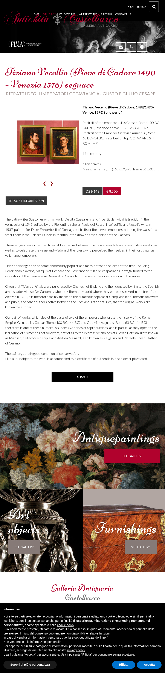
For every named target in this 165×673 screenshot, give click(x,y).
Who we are (67, 14)
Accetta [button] (149, 664)
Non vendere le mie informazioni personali (31, 642)
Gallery (49, 14)
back (83, 377)
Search (148, 8)
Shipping (106, 14)
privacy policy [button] (76, 650)
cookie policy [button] (65, 625)
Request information (29, 201)
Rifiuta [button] (123, 664)
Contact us (123, 14)
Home (36, 14)
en (131, 6)
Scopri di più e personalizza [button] (30, 664)
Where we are (88, 14)
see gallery (141, 456)
